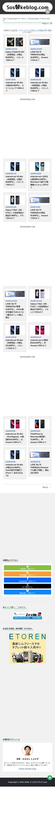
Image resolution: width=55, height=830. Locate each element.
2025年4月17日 (11, 174)
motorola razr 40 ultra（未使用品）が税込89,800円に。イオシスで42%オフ (15, 180)
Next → (47, 487)
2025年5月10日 (35, 80)
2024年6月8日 (11, 431)
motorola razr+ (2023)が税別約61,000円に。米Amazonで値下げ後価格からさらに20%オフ (39, 182)
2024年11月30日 (36, 301)
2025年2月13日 (11, 207)
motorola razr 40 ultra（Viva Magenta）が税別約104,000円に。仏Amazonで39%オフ (15, 438)
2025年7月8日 (11, 80)
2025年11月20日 (36, 49)
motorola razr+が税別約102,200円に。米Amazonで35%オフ (39, 343)
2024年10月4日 (11, 337)
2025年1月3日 (35, 207)
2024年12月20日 (11, 301)
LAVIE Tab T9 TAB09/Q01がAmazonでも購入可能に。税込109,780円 (39, 469)
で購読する (27, 567)
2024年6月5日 (11, 462)
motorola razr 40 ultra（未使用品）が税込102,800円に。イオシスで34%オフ (14, 344)
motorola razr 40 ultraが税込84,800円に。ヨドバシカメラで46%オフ (15, 87)
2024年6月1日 (35, 462)
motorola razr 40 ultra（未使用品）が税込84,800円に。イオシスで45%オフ (39, 87)
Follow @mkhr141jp (27, 769)
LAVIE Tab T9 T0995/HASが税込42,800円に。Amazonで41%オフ (39, 56)
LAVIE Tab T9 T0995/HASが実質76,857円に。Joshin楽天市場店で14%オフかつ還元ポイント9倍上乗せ (15, 311)
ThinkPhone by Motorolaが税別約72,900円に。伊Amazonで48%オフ (38, 438)
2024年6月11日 (35, 337)
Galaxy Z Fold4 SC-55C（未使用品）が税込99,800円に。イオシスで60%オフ (15, 56)
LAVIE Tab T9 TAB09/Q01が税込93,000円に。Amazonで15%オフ (39, 214)
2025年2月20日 (35, 174)
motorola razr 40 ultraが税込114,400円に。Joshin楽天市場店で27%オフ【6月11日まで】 (14, 470)
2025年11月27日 (11, 49)
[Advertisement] (27, 127)
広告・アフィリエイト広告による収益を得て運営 (33, 30)
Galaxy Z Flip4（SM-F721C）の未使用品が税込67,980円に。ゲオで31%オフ (15, 214)
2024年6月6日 (35, 431)
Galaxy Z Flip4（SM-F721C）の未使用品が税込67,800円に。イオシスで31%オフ (39, 308)
